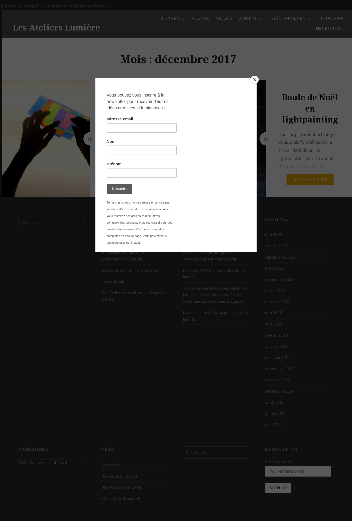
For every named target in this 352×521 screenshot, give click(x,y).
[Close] (255, 79)
